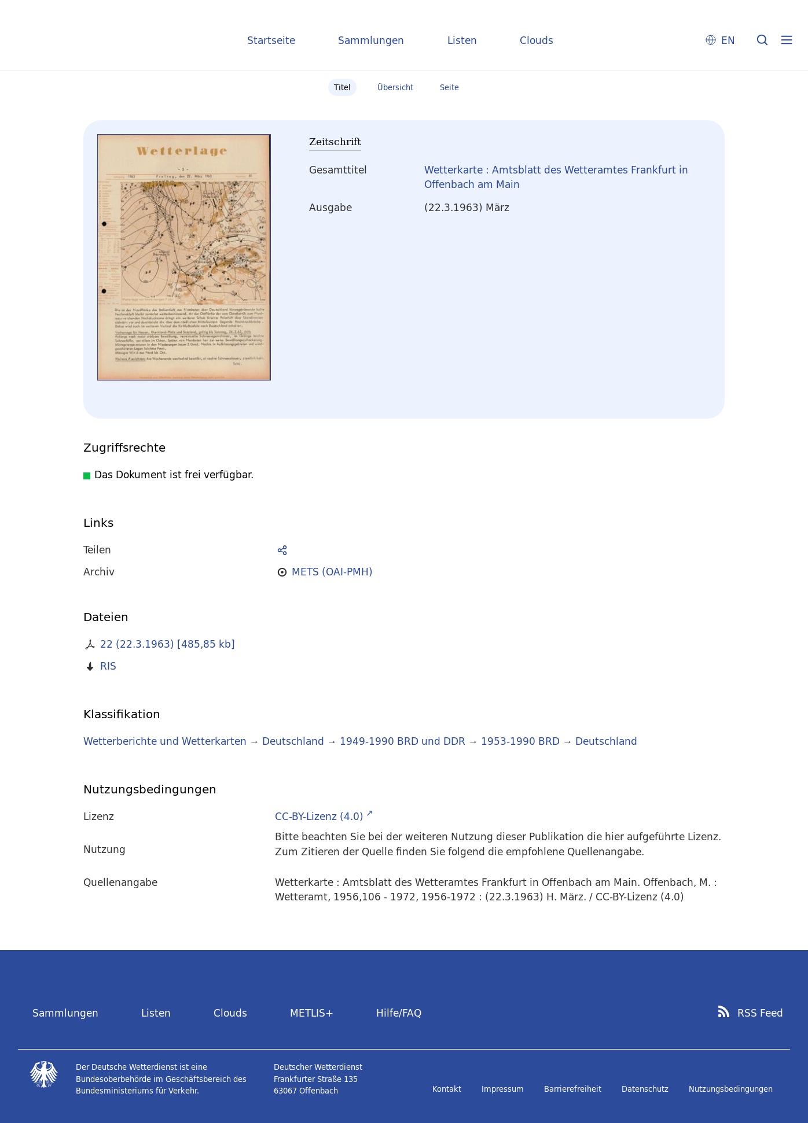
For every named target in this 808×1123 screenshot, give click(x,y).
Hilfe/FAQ (398, 1012)
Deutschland (293, 741)
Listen (462, 40)
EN (728, 40)
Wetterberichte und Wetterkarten (165, 741)
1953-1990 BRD (520, 741)
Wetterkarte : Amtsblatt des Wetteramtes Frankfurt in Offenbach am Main (556, 177)
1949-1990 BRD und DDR (402, 741)
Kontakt (446, 1089)
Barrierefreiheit (572, 1089)
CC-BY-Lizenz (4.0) (319, 816)
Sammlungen (371, 40)
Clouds (536, 40)
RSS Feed (760, 1013)
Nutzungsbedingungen (731, 1089)
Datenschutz (645, 1089)
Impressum (503, 1089)
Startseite (271, 40)
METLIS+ (311, 1012)
